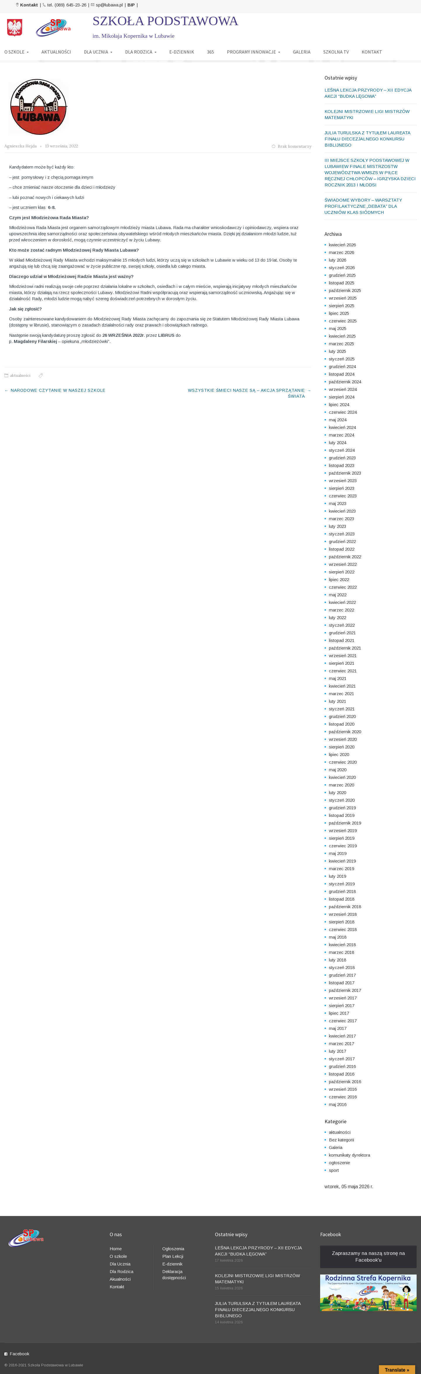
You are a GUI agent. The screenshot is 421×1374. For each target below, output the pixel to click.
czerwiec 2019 (343, 845)
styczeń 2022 (342, 625)
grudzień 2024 (342, 366)
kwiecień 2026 (342, 244)
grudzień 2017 (342, 975)
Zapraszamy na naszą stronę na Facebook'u (368, 1257)
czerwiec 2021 (343, 670)
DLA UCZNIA (96, 52)
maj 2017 (337, 1028)
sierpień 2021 (341, 663)
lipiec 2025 (339, 313)
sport (334, 1170)
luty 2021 (337, 701)
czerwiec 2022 (343, 587)
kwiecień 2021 (342, 685)
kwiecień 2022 (342, 602)
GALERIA (301, 52)
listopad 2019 (341, 815)
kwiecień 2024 (342, 427)
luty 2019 (337, 876)
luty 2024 (337, 442)
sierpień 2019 (341, 838)
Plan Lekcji (172, 1256)
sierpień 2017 (341, 1005)
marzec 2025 (341, 343)
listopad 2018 (341, 898)
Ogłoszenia (173, 1248)
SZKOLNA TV (336, 52)
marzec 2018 (341, 952)
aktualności (20, 375)
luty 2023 (337, 526)
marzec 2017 (341, 1043)
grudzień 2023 (342, 457)
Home (116, 1248)
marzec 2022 (341, 609)
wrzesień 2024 (343, 389)
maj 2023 (337, 503)
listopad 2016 (341, 1073)
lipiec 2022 (339, 579)
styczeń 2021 (342, 708)
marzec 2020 (341, 784)
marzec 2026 (341, 252)
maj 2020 (337, 769)
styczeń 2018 (342, 967)
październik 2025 (345, 290)
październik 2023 (345, 472)
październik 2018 (345, 906)
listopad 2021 (341, 640)
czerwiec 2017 (343, 1020)
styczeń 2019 (342, 883)
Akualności (120, 1279)
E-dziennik (172, 1263)
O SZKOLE (14, 52)
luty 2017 (337, 1051)
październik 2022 (345, 556)
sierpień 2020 (341, 746)
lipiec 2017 (339, 1013)
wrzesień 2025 (343, 298)
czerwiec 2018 (343, 929)
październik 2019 (345, 822)
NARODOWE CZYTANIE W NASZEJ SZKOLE (59, 390)
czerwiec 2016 (343, 1096)
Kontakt (117, 1286)
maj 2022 (337, 594)
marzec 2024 (341, 434)
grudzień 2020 (342, 716)
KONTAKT (372, 52)
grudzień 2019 (342, 807)
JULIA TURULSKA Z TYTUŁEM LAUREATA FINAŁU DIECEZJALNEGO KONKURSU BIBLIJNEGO (367, 138)
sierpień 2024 (341, 396)
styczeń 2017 (342, 1058)
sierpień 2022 (341, 571)
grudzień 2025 (342, 275)
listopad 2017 (341, 982)
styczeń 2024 (342, 450)
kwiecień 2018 (342, 944)
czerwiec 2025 (343, 320)
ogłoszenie (339, 1162)
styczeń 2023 (342, 533)
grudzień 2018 (342, 891)
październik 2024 (345, 381)
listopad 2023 (341, 465)
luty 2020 (337, 792)
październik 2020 (345, 731)
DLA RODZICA (138, 52)
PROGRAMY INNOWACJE (251, 52)
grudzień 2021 (342, 632)
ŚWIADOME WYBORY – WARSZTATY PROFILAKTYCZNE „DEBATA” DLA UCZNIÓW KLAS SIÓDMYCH (363, 206)
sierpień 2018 (341, 921)
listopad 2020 (341, 724)
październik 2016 (345, 1081)
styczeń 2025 (342, 358)
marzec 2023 (341, 518)
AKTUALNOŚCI (56, 52)
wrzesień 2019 (343, 830)
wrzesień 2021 (343, 655)
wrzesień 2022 (343, 564)
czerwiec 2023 (343, 495)
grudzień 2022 (342, 541)
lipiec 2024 (339, 404)
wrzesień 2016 (343, 1089)
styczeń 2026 (342, 267)
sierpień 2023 (341, 488)
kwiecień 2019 (342, 860)
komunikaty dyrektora (349, 1155)
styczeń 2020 (342, 800)
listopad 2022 (341, 549)
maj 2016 (337, 1104)
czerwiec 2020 (343, 762)
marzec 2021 (341, 693)
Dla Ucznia (120, 1263)
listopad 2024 (341, 374)
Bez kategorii (341, 1139)
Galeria (335, 1147)
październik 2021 (345, 647)
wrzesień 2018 (343, 914)
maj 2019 (337, 853)
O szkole (118, 1256)
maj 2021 (337, 678)
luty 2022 (337, 617)
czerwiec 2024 (343, 412)
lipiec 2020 (339, 754)
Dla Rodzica (121, 1271)
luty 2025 (337, 351)
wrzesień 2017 (343, 997)
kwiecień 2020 (342, 777)
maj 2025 (337, 328)
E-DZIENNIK (181, 52)
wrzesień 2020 (343, 739)
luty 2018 (337, 959)
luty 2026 (337, 259)
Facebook (19, 1353)
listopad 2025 (341, 282)
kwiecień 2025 (342, 336)
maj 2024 (337, 419)
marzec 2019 (341, 868)
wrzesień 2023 (343, 480)
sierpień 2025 (341, 305)
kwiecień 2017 (342, 1035)
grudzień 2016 (342, 1066)
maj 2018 (337, 937)
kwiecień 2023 (342, 511)
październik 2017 (345, 990)
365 (210, 52)
